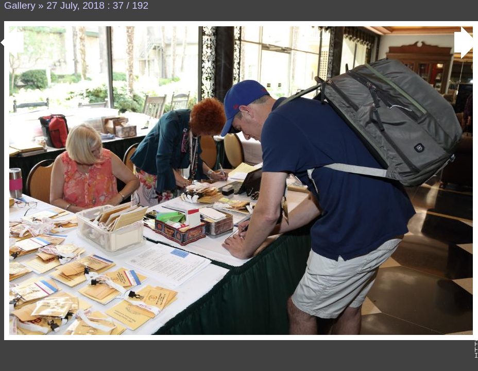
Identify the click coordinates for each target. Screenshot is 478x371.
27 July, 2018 (75, 5)
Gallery (20, 5)
